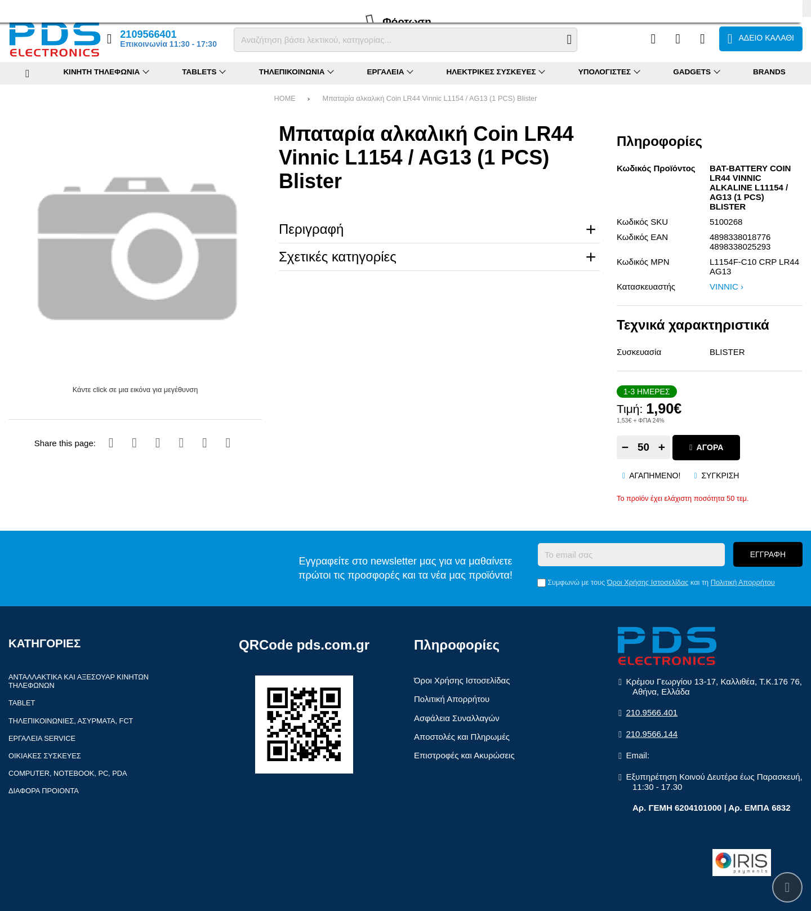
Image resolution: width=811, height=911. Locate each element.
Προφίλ (20, 8)
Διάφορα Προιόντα (43, 790)
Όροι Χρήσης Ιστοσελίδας (648, 582)
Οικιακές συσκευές (44, 756)
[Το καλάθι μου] (761, 38)
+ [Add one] (661, 447)
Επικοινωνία (150, 8)
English (791, 7)
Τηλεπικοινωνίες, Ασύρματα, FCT (70, 721)
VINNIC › (726, 286)
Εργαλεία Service (41, 738)
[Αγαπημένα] (678, 38)
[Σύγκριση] (653, 38)
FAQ (47, 8)
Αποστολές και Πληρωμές (462, 736)
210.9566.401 (652, 712)
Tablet (21, 703)
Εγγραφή (768, 554)
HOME (285, 98)
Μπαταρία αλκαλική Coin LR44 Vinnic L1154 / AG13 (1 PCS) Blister (429, 98)
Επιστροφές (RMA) (93, 8)
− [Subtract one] (625, 447)
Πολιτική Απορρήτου (743, 582)
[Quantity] (643, 447)
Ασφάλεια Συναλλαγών (457, 718)
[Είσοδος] (702, 38)
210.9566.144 (652, 734)
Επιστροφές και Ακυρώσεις (464, 755)
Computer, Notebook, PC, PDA (67, 773)
